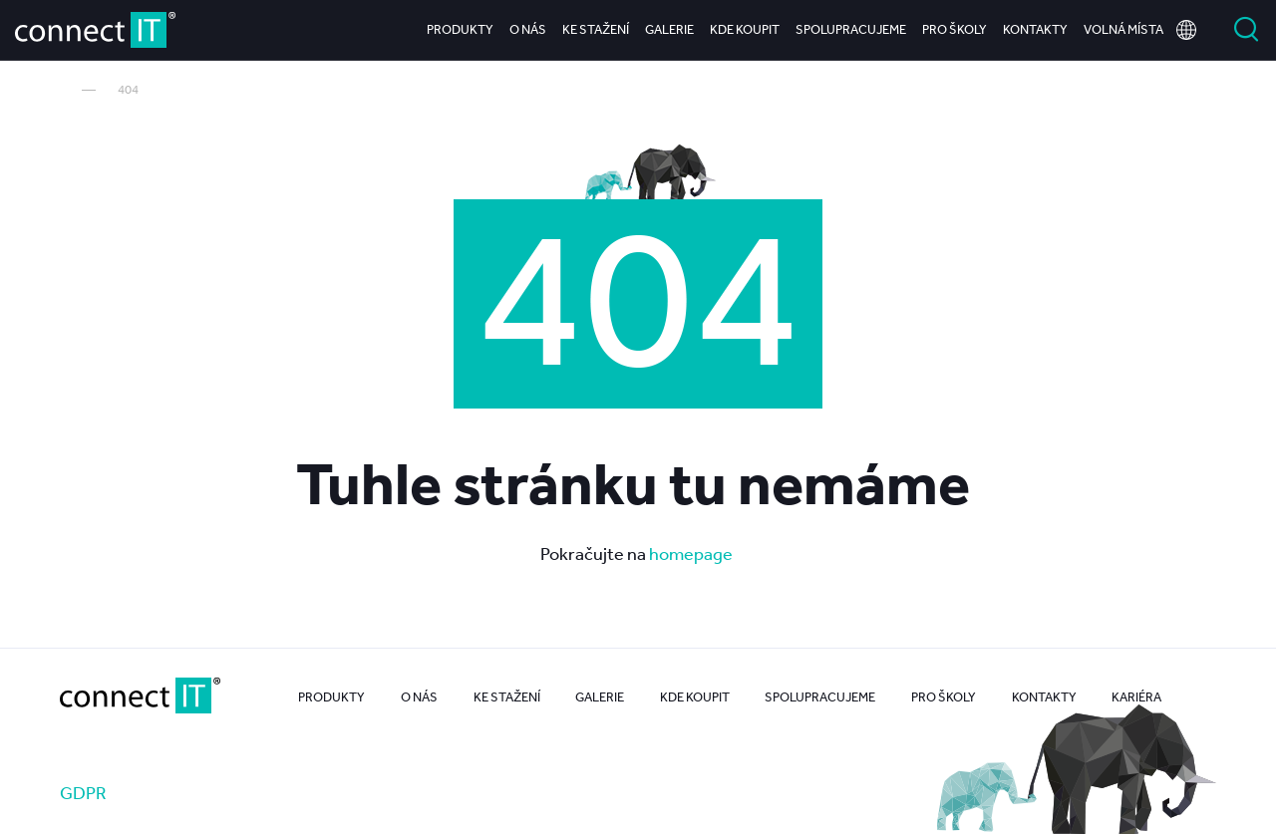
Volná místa (1123, 29)
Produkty (460, 29)
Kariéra (1136, 697)
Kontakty (1035, 29)
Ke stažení (595, 29)
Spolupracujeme (851, 29)
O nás (527, 29)
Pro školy (954, 29)
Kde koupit (745, 29)
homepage (692, 553)
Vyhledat (1246, 30)
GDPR (83, 792)
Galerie (669, 29)
